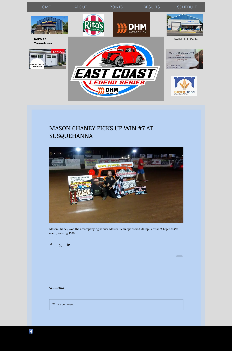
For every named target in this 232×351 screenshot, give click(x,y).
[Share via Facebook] (51, 245)
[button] (151, 7)
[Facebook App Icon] (31, 331)
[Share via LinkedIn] (69, 245)
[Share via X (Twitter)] (60, 245)
